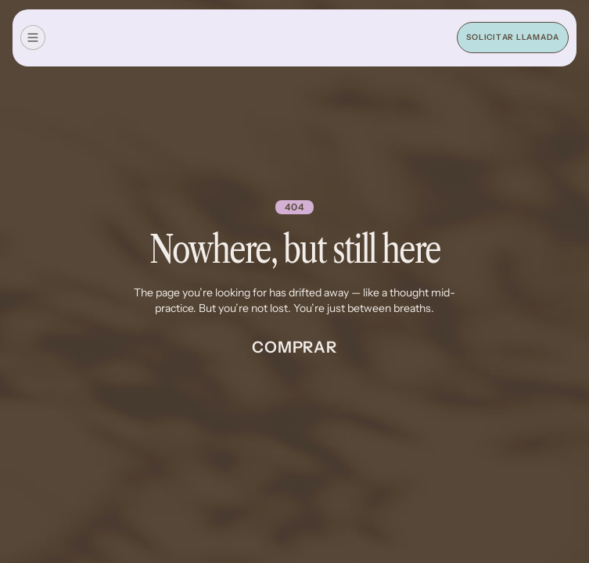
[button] (32, 37)
